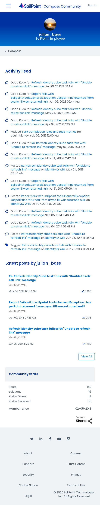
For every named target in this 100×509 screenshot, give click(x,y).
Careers (76, 453)
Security (28, 475)
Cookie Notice (28, 485)
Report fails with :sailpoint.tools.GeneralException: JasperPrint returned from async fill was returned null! (52, 98)
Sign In (92, 5)
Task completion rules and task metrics (49, 132)
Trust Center (76, 464)
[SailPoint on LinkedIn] (40, 439)
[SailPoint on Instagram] (68, 439)
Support (28, 464)
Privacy (76, 475)
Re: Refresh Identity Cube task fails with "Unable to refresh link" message (48, 145)
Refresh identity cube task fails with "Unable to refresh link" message (49, 331)
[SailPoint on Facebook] (50, 439)
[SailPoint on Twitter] (31, 439)
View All (86, 356)
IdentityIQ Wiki (55, 169)
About (28, 453)
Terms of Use (76, 485)
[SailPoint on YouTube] (59, 439)
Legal (28, 496)
